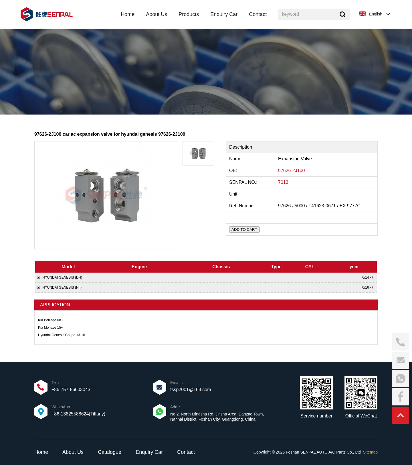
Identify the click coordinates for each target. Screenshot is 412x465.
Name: (236, 158)
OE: (233, 170)
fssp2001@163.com (190, 389)
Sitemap (370, 452)
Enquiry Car (149, 452)
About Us (73, 452)
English (375, 14)
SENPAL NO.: (243, 182)
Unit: (234, 194)
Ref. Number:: (244, 205)
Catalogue (109, 452)
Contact (186, 452)
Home (41, 452)
